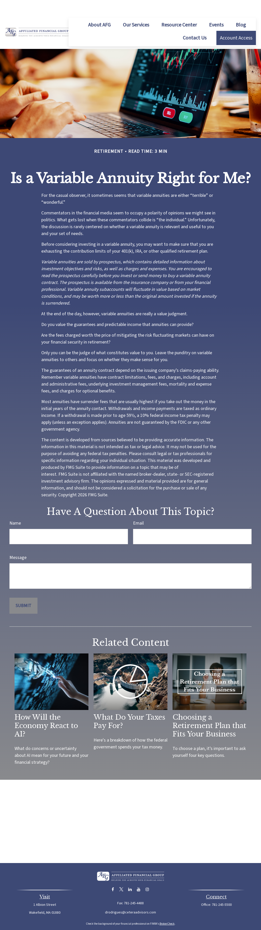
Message (18, 542)
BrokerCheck (167, 908)
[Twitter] (121, 874)
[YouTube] (138, 874)
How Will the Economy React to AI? (46, 710)
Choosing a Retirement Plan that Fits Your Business (209, 710)
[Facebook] (112, 874)
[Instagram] (147, 874)
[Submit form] (23, 590)
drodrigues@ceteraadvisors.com (130, 897)
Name (15, 508)
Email (138, 508)
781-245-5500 (222, 889)
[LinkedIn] (130, 874)
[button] (99, 10)
